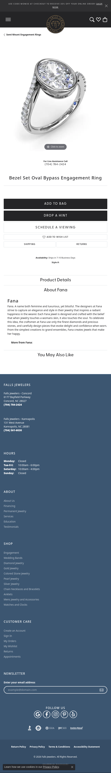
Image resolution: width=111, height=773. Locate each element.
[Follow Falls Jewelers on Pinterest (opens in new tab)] (64, 714)
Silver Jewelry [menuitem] (11, 584)
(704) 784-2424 (55, 164)
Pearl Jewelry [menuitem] (11, 578)
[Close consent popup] (72, 767)
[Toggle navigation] (8, 19)
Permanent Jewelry (15, 511)
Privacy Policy (37, 746)
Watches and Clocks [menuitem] (15, 604)
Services (8, 516)
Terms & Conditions (59, 746)
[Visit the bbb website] (29, 728)
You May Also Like (55, 355)
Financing (9, 506)
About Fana (55, 290)
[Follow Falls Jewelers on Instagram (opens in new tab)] (55, 714)
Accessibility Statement (87, 746)
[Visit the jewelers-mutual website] (76, 728)
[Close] (106, 6)
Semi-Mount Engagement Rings (23, 34)
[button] (92, 19)
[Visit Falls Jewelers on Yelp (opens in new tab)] (73, 714)
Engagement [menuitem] (11, 552)
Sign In (8, 636)
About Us (9, 500)
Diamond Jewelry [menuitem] (14, 563)
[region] (55, 99)
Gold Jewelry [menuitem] (11, 568)
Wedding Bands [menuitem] (13, 558)
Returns (81, 244)
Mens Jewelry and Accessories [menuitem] (21, 599)
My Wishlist (10, 646)
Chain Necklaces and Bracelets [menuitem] (22, 589)
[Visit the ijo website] (62, 728)
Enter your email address (19, 682)
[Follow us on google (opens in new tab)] (37, 714)
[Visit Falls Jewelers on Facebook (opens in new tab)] (46, 714)
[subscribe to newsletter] (102, 690)
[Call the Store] (13, 404)
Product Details (55, 280)
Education (10, 521)
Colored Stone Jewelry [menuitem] (17, 573)
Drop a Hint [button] (55, 215)
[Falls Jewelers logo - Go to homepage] (55, 24)
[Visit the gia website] (49, 728)
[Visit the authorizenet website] (38, 728)
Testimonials (11, 526)
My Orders (10, 641)
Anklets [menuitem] (8, 594)
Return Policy (18, 746)
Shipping (29, 244)
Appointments (12, 656)
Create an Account (14, 630)
